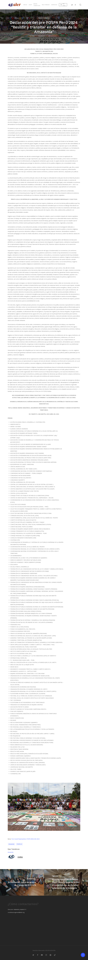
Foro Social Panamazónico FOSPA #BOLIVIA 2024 (25, 839)
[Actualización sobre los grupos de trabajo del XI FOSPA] (22, 882)
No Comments (52, 36)
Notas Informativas (44, 18)
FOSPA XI (19, 844)
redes (33, 36)
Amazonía (11, 844)
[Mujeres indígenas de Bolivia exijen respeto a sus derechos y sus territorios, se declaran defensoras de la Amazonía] (66, 882)
